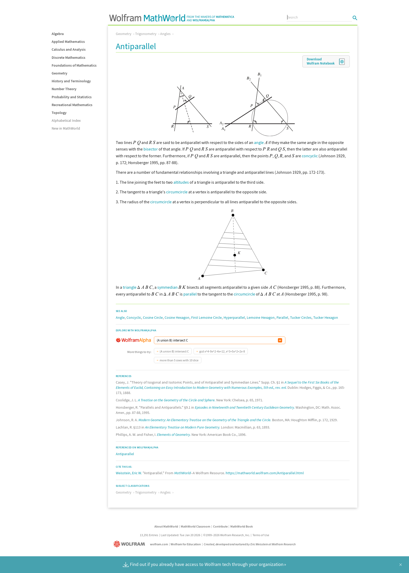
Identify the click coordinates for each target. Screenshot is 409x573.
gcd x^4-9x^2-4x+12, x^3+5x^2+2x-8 (222, 351)
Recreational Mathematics (72, 104)
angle (259, 142)
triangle (129, 287)
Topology (59, 112)
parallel (190, 294)
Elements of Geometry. (174, 434)
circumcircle (177, 191)
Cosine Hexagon (177, 317)
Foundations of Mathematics (74, 65)
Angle (120, 317)
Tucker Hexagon (325, 317)
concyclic (310, 155)
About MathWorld (166, 526)
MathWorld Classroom (195, 526)
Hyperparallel (234, 317)
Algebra (58, 33)
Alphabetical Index (66, 120)
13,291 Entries (149, 535)
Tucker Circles (300, 317)
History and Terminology (71, 81)
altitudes (181, 182)
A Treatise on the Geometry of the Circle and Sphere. (176, 400)
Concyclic (134, 317)
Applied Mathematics (68, 41)
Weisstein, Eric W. (129, 473)
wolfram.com (159, 544)
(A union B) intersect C (174, 351)
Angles (165, 33)
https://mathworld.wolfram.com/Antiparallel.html (265, 473)
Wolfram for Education (186, 544)
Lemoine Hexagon (261, 317)
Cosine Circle (153, 317)
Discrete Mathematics (68, 57)
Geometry (59, 73)
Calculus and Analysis (69, 49)
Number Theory (64, 88)
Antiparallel (125, 454)
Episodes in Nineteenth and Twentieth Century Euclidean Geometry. (245, 407)
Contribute (220, 526)
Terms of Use (260, 535)
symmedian (167, 287)
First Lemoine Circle (206, 317)
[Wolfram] (130, 544)
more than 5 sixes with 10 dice (179, 360)
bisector (150, 149)
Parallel (282, 317)
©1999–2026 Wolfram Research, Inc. (226, 535)
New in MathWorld (66, 128)
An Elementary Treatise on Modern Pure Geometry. (182, 427)
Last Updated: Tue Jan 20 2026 (180, 535)
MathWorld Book (241, 526)
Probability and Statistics (72, 97)
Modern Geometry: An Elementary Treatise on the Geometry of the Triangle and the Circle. (205, 420)
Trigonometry (146, 33)
